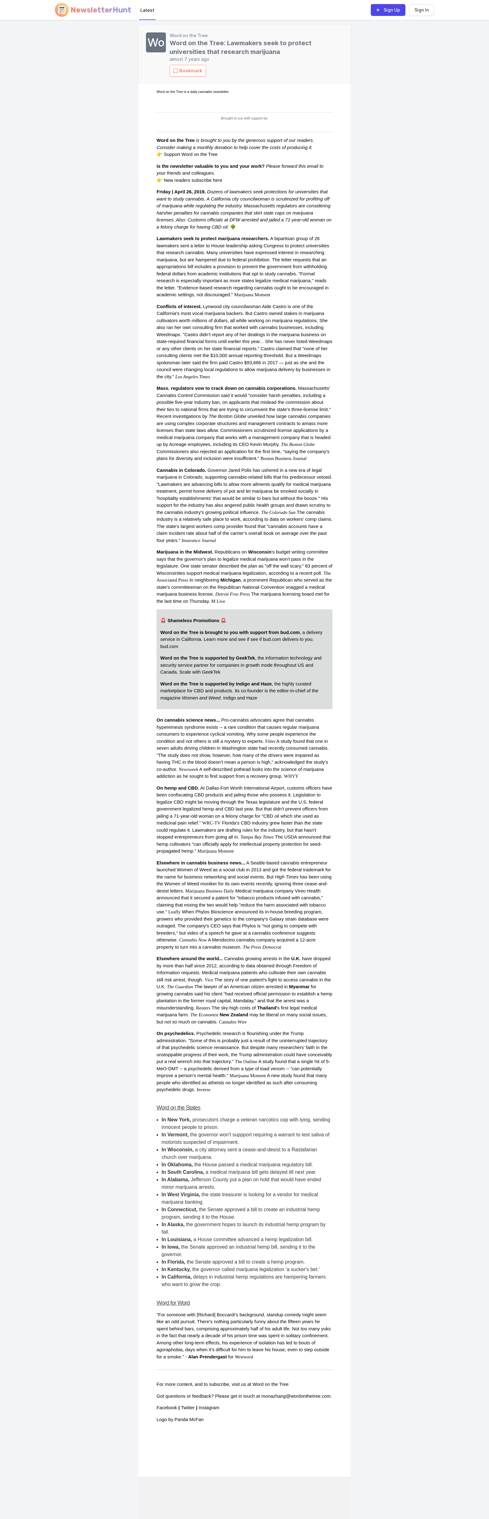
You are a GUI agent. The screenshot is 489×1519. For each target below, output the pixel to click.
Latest (147, 10)
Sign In (421, 9)
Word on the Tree (189, 35)
